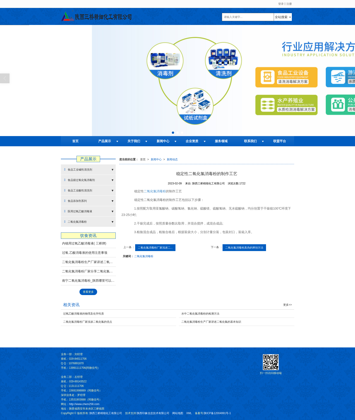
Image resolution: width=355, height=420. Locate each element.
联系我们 (250, 141)
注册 (289, 3)
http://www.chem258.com (84, 404)
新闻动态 (172, 159)
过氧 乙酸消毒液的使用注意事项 (84, 252)
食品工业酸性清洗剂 (78, 190)
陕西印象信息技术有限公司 (153, 413)
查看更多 (88, 291)
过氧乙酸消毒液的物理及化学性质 (83, 313)
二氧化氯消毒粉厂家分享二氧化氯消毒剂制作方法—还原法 (89, 271)
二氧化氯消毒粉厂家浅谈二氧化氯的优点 (87, 321)
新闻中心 (163, 141)
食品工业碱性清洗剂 (78, 169)
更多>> (287, 304)
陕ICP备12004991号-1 (217, 413)
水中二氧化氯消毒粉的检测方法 (200, 313)
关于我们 (133, 141)
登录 (281, 3)
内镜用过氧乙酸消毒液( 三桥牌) (84, 243)
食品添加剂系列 (75, 201)
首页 (75, 141)
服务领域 (221, 141)
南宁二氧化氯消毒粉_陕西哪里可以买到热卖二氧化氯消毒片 (89, 280)
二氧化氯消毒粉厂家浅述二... (155, 247)
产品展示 (104, 141)
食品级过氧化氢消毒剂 (79, 180)
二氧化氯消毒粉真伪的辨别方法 (244, 247)
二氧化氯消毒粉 (155, 191)
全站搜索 (281, 17)
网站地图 (177, 413)
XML (189, 413)
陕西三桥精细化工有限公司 (105, 413)
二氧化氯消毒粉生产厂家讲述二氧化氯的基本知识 (89, 262)
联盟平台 (279, 141)
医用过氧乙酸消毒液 (78, 211)
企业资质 (192, 141)
